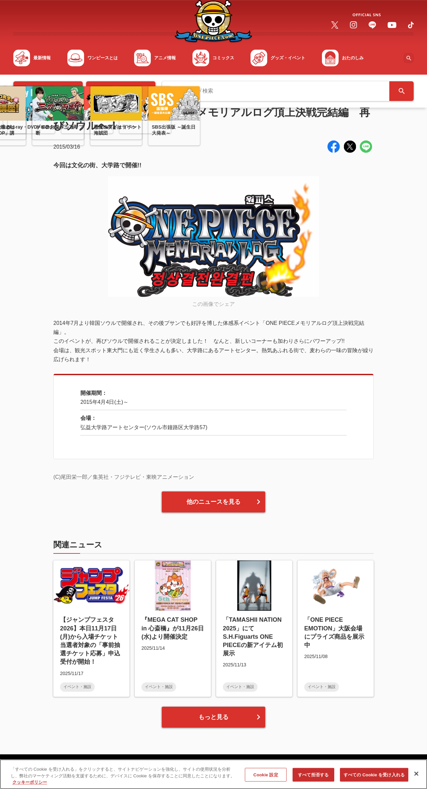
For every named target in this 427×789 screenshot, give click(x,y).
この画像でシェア (213, 304)
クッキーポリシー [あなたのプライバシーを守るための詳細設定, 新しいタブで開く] (29, 785)
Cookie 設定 (266, 777)
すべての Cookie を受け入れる (374, 777)
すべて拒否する (313, 777)
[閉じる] (416, 776)
